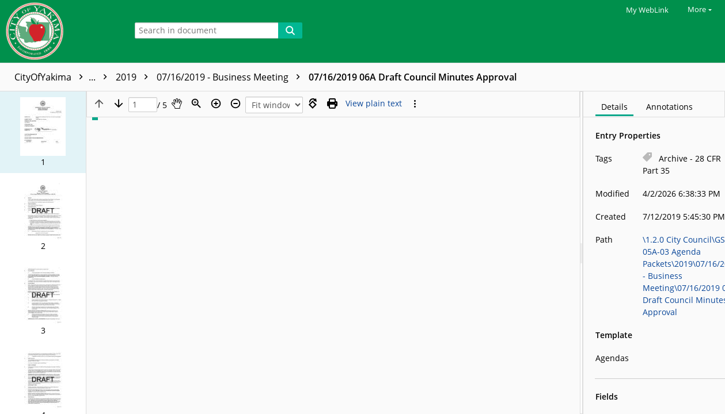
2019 (280, 77)
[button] (43, 132)
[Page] (142, 105)
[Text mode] (373, 103)
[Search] (290, 30)
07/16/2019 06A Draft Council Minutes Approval (558, 77)
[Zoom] (196, 103)
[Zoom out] (235, 103)
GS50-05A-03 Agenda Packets (187, 77)
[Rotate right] (312, 103)
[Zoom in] (216, 103)
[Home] (60, 31)
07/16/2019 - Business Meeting (376, 77)
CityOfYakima (63, 77)
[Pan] (177, 103)
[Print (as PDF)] (332, 103)
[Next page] (118, 103)
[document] (654, 252)
